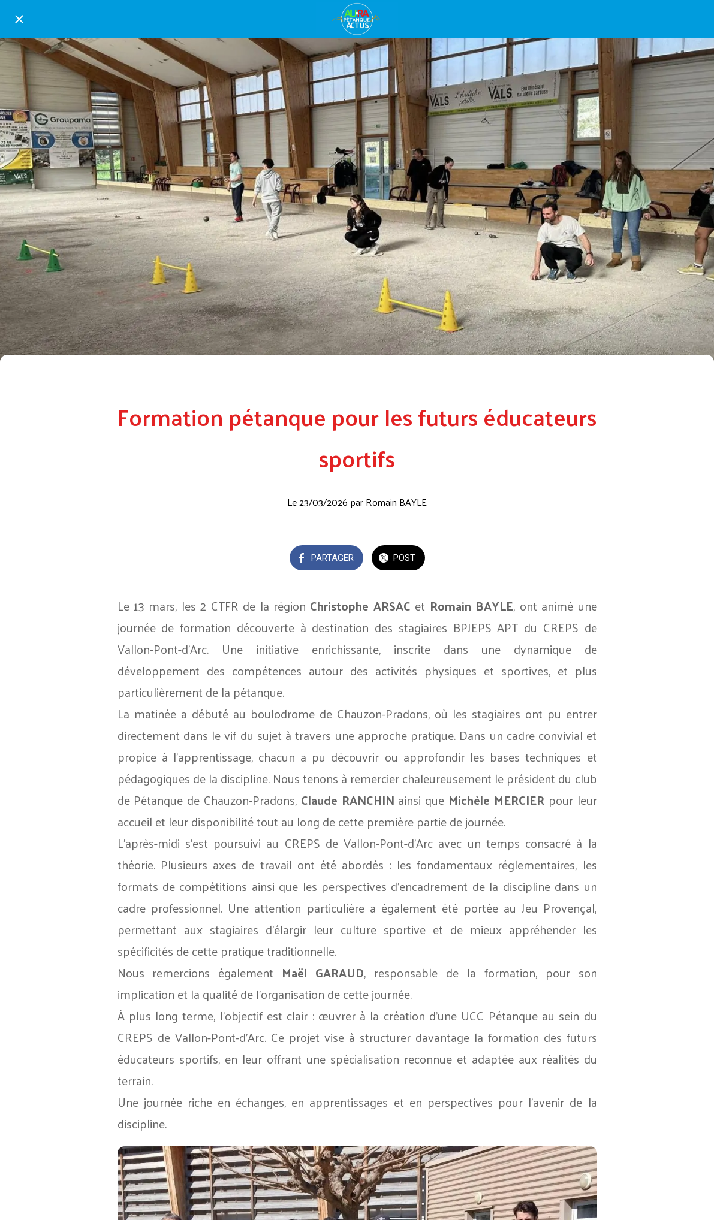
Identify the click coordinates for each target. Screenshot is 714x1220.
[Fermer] (19, 19)
